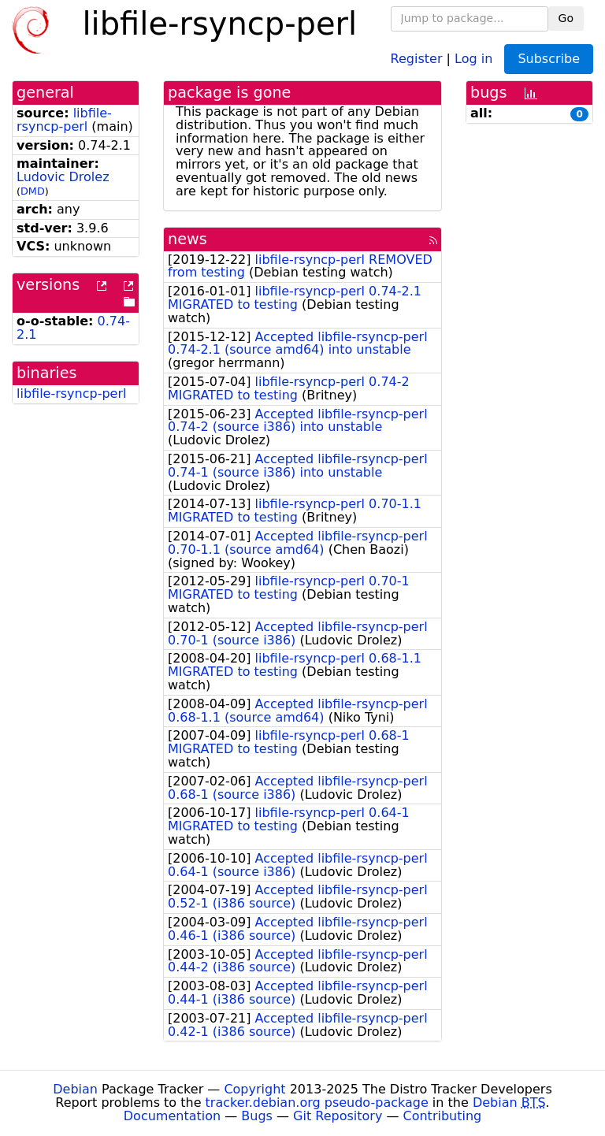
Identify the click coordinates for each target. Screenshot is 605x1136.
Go (566, 18)
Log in (473, 57)
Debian (75, 1089)
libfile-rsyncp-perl (64, 120)
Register (417, 57)
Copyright (254, 1089)
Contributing (442, 1115)
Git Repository (337, 1115)
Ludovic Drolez (63, 176)
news (187, 239)
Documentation (172, 1115)
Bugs (257, 1115)
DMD (32, 191)
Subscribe (549, 58)
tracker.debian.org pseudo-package (317, 1102)
